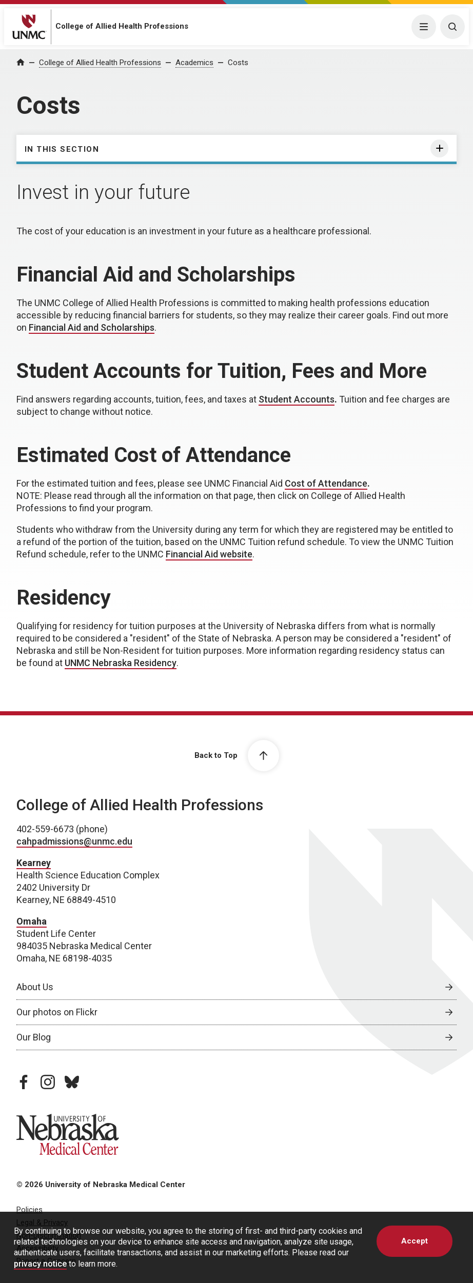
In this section (62, 149)
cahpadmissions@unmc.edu (74, 841)
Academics (194, 62)
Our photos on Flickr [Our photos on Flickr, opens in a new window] (56, 1012)
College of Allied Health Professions (121, 26)
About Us (34, 986)
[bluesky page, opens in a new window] (72, 1082)
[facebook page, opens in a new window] (23, 1082)
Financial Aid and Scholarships (91, 327)
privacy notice (40, 1264)
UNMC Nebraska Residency (120, 662)
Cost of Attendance (326, 483)
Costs (238, 62)
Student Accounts (296, 399)
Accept (414, 1241)
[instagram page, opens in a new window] (48, 1082)
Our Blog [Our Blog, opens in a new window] (33, 1037)
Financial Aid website (209, 554)
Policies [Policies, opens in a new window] (29, 1209)
